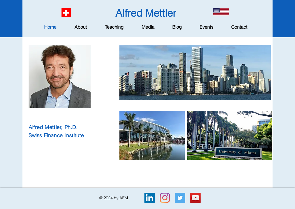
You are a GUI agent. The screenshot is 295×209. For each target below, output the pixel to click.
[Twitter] (180, 198)
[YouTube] (195, 198)
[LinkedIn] (149, 198)
